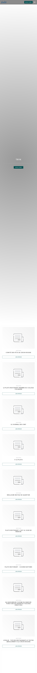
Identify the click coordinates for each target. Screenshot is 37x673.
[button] (34, 2)
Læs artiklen (24, 357)
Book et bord (28, 2)
